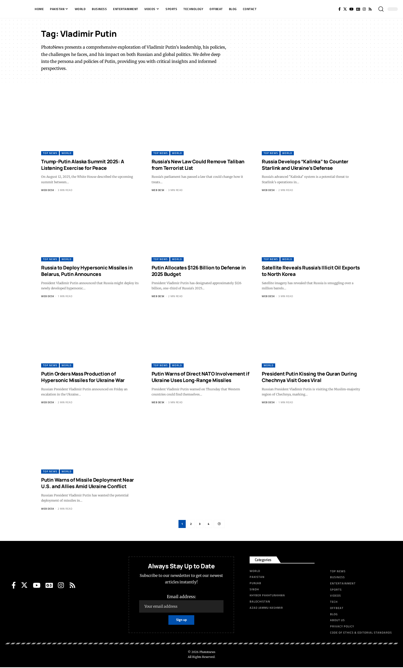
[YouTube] (351, 9)
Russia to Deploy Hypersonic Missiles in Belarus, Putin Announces (86, 270)
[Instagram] (364, 9)
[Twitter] (345, 9)
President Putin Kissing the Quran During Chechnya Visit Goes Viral (309, 377)
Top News (50, 153)
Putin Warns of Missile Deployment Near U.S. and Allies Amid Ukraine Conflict (87, 483)
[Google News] (358, 9)
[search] (381, 9)
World (66, 153)
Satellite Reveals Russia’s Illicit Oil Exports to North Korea (311, 270)
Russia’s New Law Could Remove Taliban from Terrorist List (198, 164)
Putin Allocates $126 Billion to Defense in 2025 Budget (199, 270)
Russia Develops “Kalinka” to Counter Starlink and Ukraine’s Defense (305, 164)
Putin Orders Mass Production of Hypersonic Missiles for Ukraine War (83, 377)
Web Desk (47, 190)
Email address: (181, 604)
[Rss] (370, 9)
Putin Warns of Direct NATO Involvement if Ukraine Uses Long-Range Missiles (200, 377)
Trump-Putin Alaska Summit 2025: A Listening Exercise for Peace (82, 164)
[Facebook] (339, 9)
